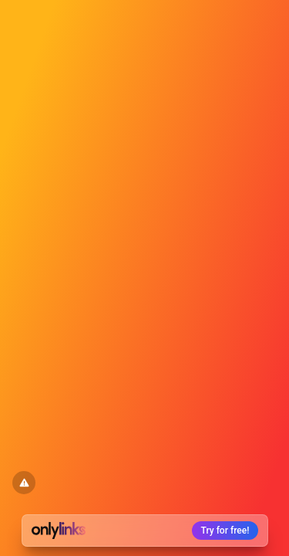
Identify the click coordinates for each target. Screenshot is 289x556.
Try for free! (225, 530)
